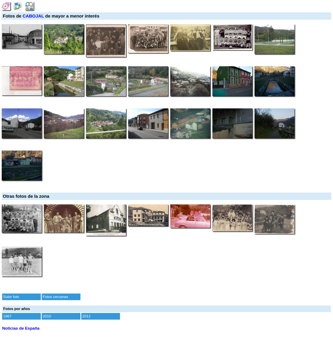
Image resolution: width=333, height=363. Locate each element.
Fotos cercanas (55, 297)
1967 (7, 316)
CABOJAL (33, 15)
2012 (86, 316)
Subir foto (11, 297)
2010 (47, 316)
